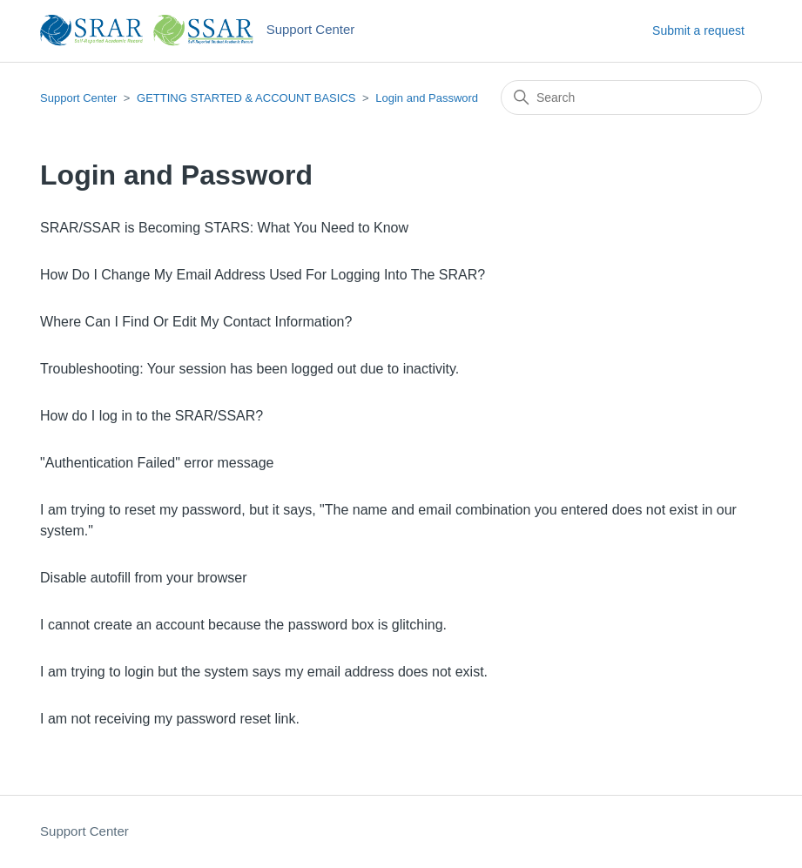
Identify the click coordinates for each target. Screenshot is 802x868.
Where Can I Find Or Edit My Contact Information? (196, 321)
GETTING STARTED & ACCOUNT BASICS (246, 97)
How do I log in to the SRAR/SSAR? (151, 415)
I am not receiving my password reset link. (170, 718)
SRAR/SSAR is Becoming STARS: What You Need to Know (224, 227)
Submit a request (698, 30)
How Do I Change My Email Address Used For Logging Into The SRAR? (262, 274)
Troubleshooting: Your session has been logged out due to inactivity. (249, 368)
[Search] (631, 97)
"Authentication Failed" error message (156, 462)
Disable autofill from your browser (143, 577)
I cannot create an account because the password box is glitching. (243, 624)
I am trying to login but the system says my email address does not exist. (264, 671)
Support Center (78, 97)
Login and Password (426, 97)
